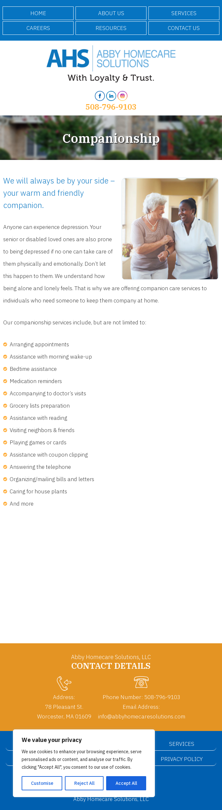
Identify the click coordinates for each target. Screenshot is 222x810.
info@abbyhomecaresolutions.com (141, 716)
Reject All (84, 783)
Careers (38, 28)
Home (38, 13)
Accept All (126, 783)
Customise (42, 783)
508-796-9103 (111, 107)
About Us (111, 13)
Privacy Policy (182, 759)
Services (184, 13)
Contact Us (184, 28)
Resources (111, 28)
